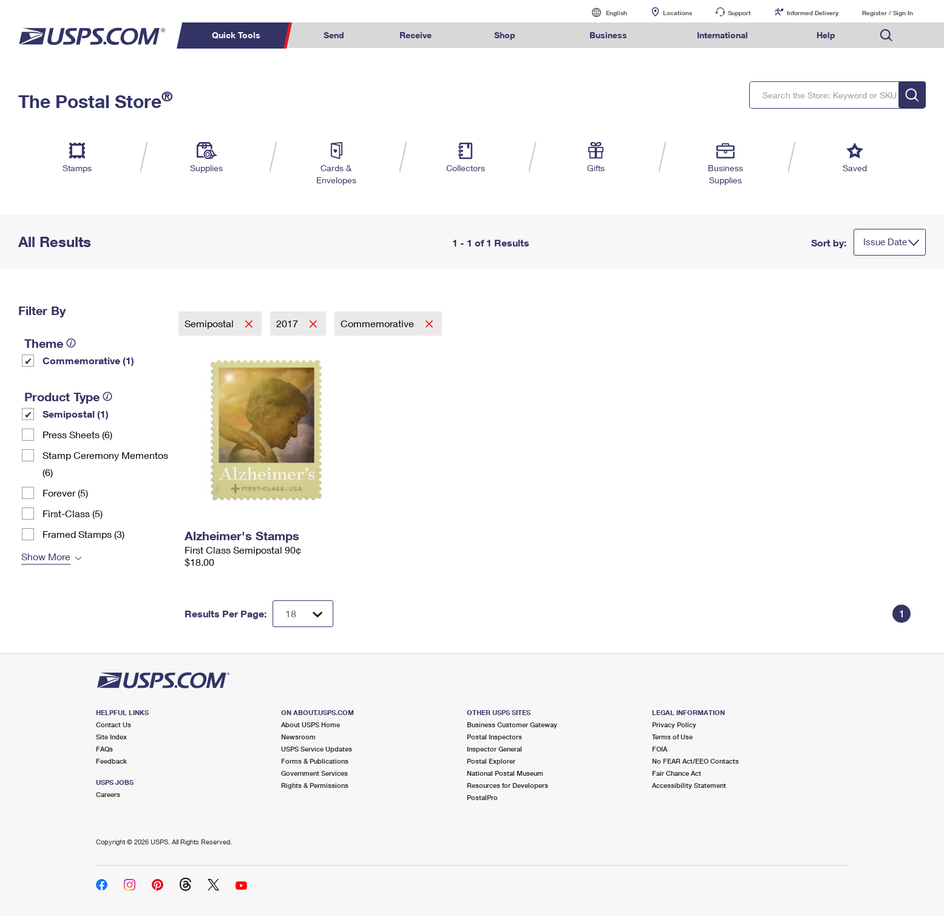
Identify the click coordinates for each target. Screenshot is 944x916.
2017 (288, 323)
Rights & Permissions (314, 785)
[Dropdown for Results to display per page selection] (303, 613)
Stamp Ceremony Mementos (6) (105, 463)
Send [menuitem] (334, 35)
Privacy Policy (674, 724)
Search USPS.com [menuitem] (886, 35)
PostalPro (482, 797)
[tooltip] (71, 343)
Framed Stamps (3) (83, 534)
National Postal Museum (505, 773)
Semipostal (210, 323)
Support (739, 12)
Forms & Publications (314, 761)
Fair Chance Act (676, 773)
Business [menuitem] (608, 35)
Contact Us (113, 724)
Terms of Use (672, 737)
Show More (45, 556)
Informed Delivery (812, 12)
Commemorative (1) (88, 360)
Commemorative (378, 323)
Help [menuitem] (826, 35)
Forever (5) (65, 492)
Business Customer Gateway (512, 724)
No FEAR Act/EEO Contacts (695, 761)
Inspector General (494, 749)
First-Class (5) (72, 513)
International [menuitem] (722, 35)
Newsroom (298, 737)
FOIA (659, 749)
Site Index (111, 737)
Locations (677, 12)
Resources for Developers (507, 785)
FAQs (104, 749)
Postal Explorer (491, 761)
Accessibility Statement (689, 785)
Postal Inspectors (494, 737)
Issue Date (885, 241)
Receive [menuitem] (415, 35)
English (604, 12)
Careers (108, 794)
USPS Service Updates (316, 749)
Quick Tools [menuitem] (236, 35)
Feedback (111, 761)
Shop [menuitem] (504, 35)
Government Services (314, 773)
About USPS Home (310, 724)
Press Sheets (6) (77, 434)
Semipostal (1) (75, 413)
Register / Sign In (887, 12)
